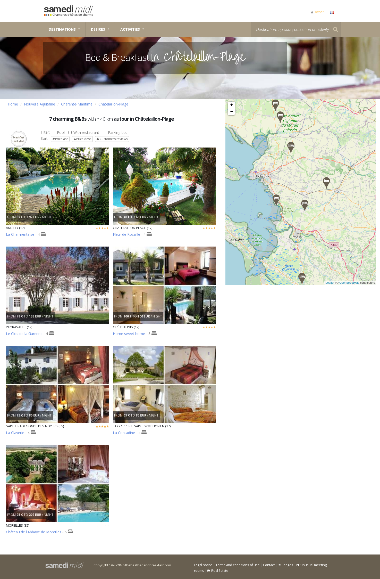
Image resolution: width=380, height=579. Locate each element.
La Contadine (124, 432)
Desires (98, 29)
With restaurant (83, 132)
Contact (269, 565)
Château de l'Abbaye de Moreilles (33, 531)
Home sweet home (129, 333)
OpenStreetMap (355, 282)
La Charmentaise (20, 234)
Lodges (285, 565)
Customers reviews (112, 139)
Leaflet (336, 282)
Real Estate (217, 570)
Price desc (82, 139)
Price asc (60, 139)
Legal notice (203, 565)
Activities (130, 29)
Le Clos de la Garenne (24, 333)
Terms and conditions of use (238, 565)
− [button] (231, 112)
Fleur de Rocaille (126, 234)
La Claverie (15, 432)
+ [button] (231, 105)
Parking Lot (115, 132)
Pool (58, 132)
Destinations (62, 29)
